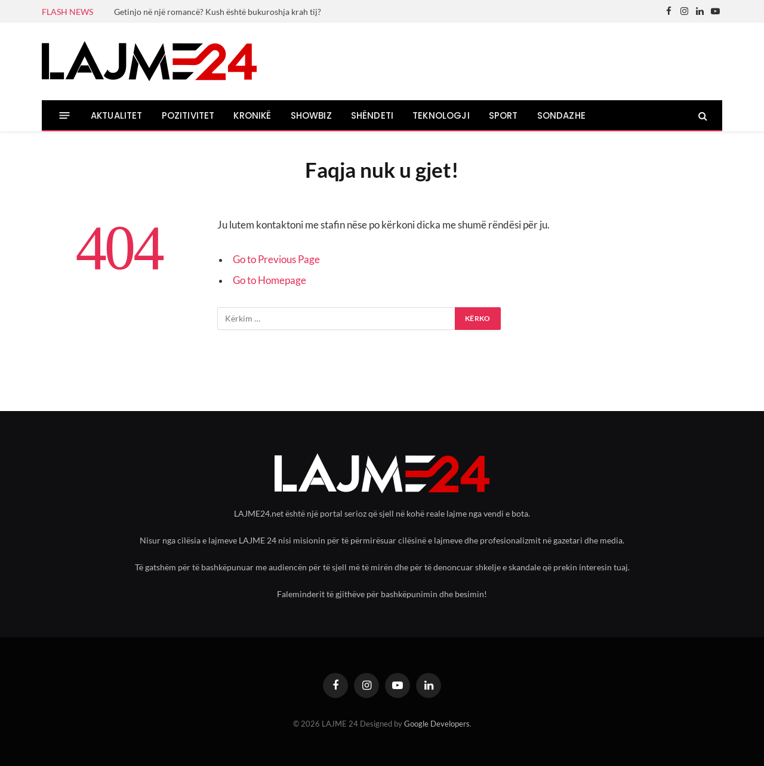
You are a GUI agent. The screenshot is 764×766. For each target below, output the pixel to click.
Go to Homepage (269, 280)
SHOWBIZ (311, 115)
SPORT (503, 115)
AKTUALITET (117, 115)
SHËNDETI (372, 115)
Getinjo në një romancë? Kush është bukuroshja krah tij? (217, 12)
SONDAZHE (561, 115)
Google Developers (437, 723)
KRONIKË (252, 115)
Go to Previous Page (276, 259)
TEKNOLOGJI (441, 115)
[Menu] (65, 115)
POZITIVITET (188, 115)
